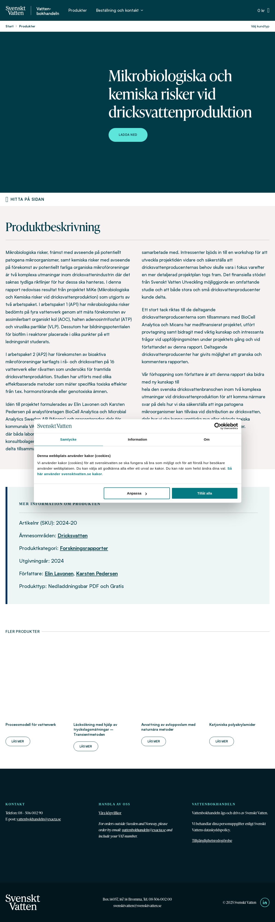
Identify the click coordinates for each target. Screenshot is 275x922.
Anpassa (137, 493)
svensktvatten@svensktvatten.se (137, 905)
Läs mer (18, 741)
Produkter (77, 10)
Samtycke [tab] (68, 439)
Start (10, 26)
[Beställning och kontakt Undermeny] (142, 10)
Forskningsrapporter (84, 548)
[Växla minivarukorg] (263, 10)
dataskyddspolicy (217, 829)
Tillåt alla (204, 493)
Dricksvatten (73, 535)
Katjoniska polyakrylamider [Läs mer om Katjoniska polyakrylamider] (232, 724)
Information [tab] (137, 439)
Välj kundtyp (260, 26)
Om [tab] (207, 439)
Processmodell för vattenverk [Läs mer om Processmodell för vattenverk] (31, 724)
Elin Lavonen (59, 573)
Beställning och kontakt (117, 10)
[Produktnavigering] (7, 199)
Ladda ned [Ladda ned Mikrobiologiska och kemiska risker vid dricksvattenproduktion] (128, 135)
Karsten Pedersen (97, 573)
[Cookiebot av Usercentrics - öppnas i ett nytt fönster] (218, 426)
